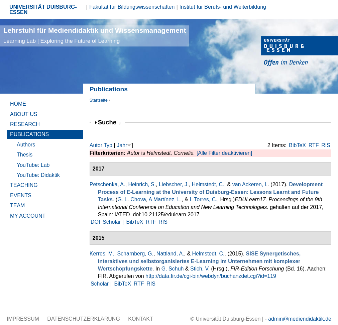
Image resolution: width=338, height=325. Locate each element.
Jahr (122, 145)
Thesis (24, 154)
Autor (96, 145)
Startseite (99, 100)
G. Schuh (172, 269)
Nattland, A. (170, 253)
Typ (108, 145)
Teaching (24, 185)
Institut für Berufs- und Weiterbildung (223, 7)
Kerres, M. (102, 253)
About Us (23, 114)
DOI (95, 222)
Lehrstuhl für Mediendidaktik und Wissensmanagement (94, 35)
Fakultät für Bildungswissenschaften (132, 7)
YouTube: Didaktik (38, 175)
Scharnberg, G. (135, 253)
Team (17, 205)
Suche (109, 122)
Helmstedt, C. (208, 184)
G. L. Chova (131, 199)
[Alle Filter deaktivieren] (224, 153)
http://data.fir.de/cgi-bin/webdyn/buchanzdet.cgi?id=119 (210, 276)
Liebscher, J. (174, 184)
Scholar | (114, 222)
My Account (27, 216)
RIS (325, 145)
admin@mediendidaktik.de (299, 319)
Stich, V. (200, 269)
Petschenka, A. (107, 184)
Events (20, 195)
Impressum (23, 319)
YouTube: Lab (33, 165)
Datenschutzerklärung (83, 319)
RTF (314, 145)
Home (18, 104)
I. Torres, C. (203, 199)
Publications (29, 134)
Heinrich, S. (142, 184)
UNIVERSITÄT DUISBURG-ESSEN (43, 9)
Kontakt (140, 319)
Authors (26, 144)
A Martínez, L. (165, 199)
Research (25, 124)
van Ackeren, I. (250, 184)
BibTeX (297, 145)
